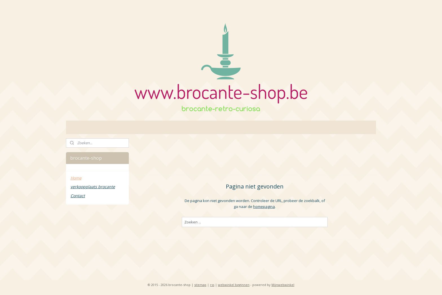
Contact (77, 195)
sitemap (200, 285)
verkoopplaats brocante (92, 186)
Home (75, 178)
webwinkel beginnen (233, 285)
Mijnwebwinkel (282, 285)
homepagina (264, 206)
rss (212, 285)
